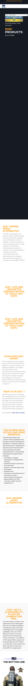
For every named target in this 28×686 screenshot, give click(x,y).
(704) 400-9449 (17, 1)
